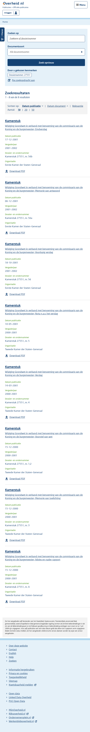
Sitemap (13, 681)
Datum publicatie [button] (31, 106)
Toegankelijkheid (18, 677)
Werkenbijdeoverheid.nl (21, 721)
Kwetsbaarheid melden (21, 684)
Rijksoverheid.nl (17, 713)
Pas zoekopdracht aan (23, 80)
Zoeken (13, 660)
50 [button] (33, 109)
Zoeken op (13, 33)
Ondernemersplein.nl (20, 717)
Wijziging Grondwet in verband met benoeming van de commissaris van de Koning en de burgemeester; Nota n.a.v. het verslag (44, 312)
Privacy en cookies (18, 673)
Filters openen (2, 34)
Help (11, 657)
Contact (13, 649)
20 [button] (26, 109)
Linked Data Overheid (20, 697)
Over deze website (18, 645)
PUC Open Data (17, 701)
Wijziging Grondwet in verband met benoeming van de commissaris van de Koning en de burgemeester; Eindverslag (44, 127)
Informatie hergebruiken (21, 669)
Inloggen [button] (8, 13)
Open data (14, 693)
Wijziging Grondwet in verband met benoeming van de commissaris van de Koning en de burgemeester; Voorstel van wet (44, 435)
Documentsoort (16, 46)
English (12, 653)
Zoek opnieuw (46, 62)
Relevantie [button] (77, 106)
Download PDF (17, 171)
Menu (82, 4)
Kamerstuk (13, 121)
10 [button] (19, 109)
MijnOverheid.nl (17, 709)
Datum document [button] (56, 106)
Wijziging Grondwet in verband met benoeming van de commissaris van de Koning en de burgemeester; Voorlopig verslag (44, 250)
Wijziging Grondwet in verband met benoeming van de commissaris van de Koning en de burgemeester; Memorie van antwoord (44, 189)
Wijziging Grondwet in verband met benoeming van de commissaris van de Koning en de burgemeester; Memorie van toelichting (44, 496)
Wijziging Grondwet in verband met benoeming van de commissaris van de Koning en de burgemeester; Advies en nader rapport (44, 558)
